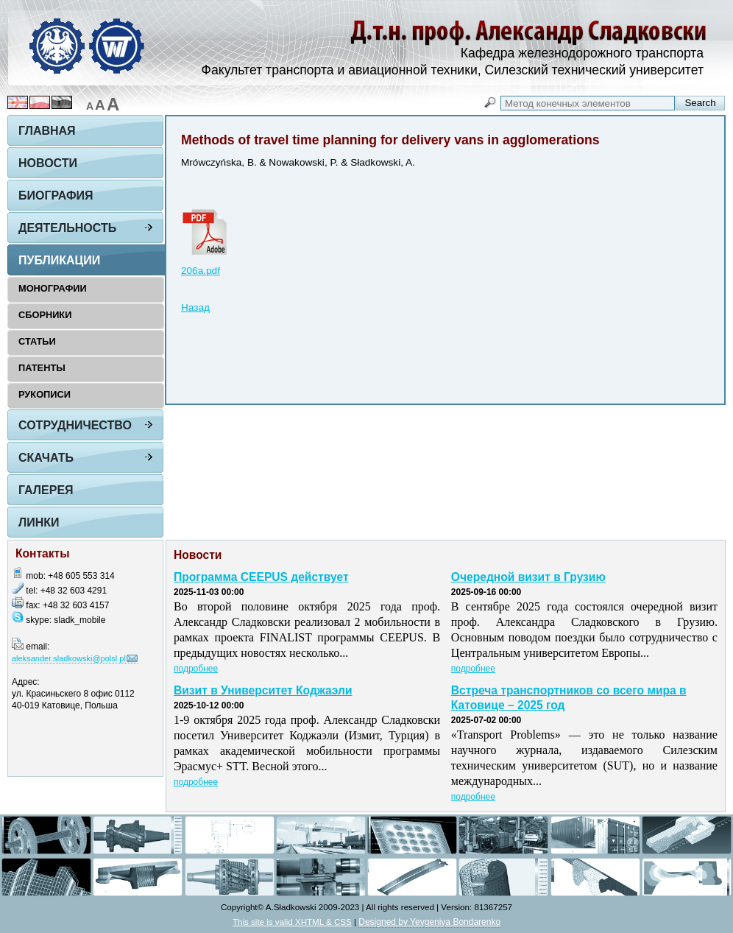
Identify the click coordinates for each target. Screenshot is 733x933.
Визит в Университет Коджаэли (263, 690)
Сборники (44, 314)
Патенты (41, 367)
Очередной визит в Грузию (528, 577)
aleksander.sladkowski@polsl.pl (69, 658)
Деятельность (67, 228)
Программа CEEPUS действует (261, 577)
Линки (39, 522)
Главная (47, 130)
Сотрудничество (75, 425)
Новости (47, 163)
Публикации (59, 260)
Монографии (52, 288)
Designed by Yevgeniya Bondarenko (429, 922)
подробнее (196, 668)
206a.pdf (200, 270)
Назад (195, 307)
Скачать (46, 457)
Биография (55, 195)
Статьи (37, 341)
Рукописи (44, 394)
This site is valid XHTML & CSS (292, 921)
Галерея (46, 490)
